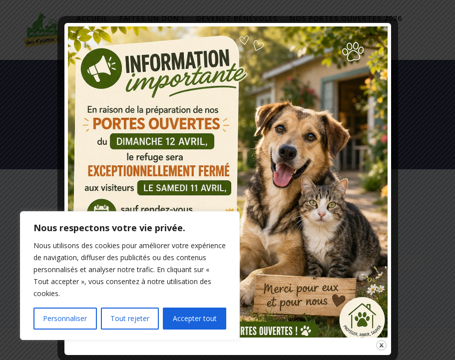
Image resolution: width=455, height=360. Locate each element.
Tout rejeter (129, 318)
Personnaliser (65, 318)
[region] (130, 275)
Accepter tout (195, 318)
